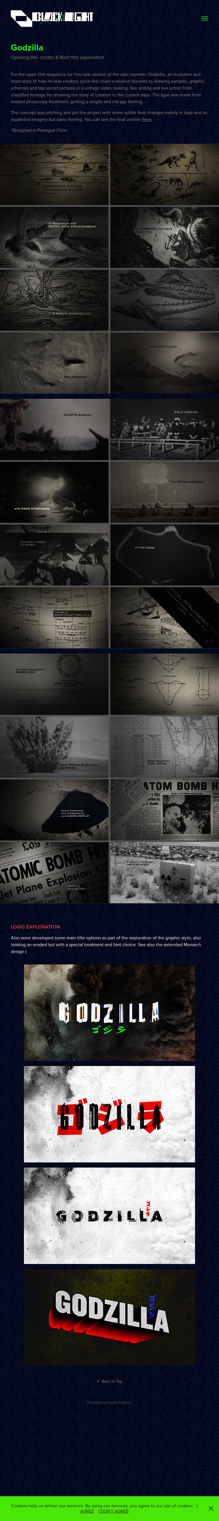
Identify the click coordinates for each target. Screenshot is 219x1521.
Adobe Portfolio (119, 1402)
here (146, 119)
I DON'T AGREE (113, 1511)
